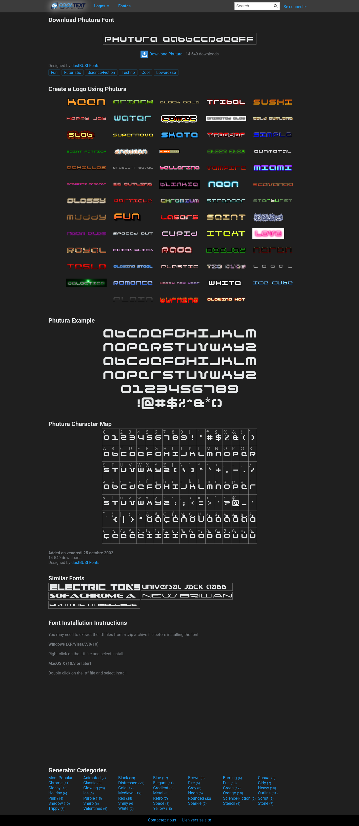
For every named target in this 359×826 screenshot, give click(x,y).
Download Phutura (161, 54)
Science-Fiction (101, 72)
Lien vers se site (196, 820)
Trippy (56, 808)
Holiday (57, 793)
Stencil (231, 803)
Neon (195, 793)
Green (232, 788)
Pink (55, 798)
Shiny (125, 803)
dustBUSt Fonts (85, 65)
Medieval (130, 793)
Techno (128, 72)
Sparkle (197, 803)
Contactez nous (162, 820)
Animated (94, 777)
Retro (160, 798)
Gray (194, 788)
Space (161, 803)
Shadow (59, 803)
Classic (92, 782)
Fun (54, 72)
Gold (126, 788)
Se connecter (295, 6)
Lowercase (166, 72)
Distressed (131, 782)
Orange (233, 793)
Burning (232, 777)
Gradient (163, 788)
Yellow (162, 808)
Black (126, 777)
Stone (265, 803)
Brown (196, 777)
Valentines (95, 808)
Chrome (59, 782)
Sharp (91, 803)
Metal (161, 793)
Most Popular (60, 777)
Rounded (199, 798)
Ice (88, 793)
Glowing (94, 788)
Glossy (58, 788)
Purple (92, 798)
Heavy (267, 788)
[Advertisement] (24, 92)
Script (266, 798)
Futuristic (72, 72)
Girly (264, 782)
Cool (146, 72)
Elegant (163, 782)
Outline (268, 793)
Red (125, 798)
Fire (194, 782)
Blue (160, 777)
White (126, 808)
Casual (266, 777)
